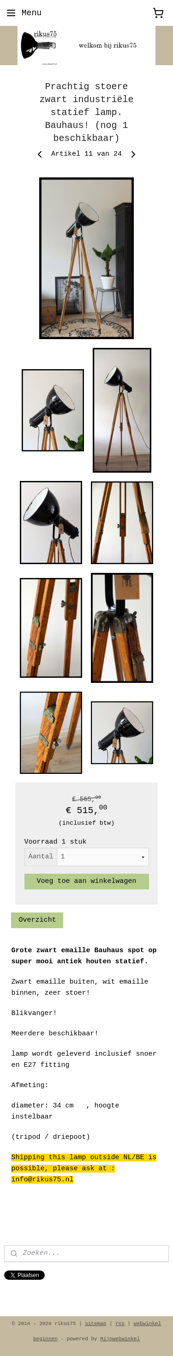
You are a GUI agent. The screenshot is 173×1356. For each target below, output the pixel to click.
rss (120, 1323)
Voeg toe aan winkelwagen (86, 881)
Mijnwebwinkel (120, 1339)
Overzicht (37, 920)
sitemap (95, 1323)
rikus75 (19, 1293)
